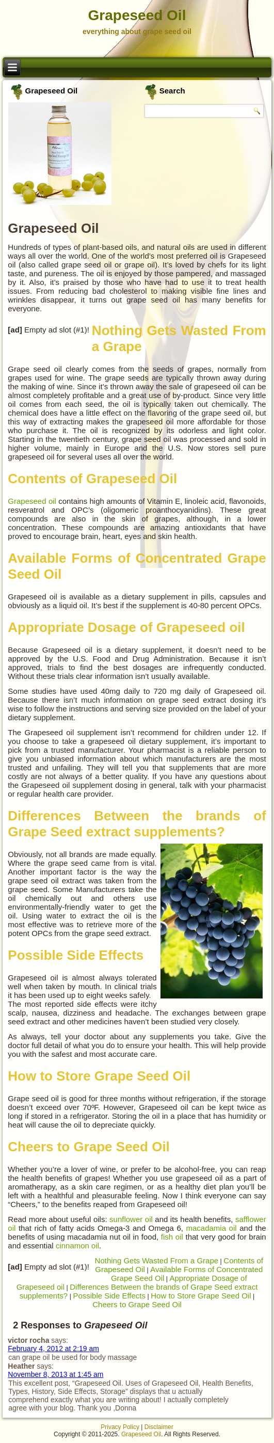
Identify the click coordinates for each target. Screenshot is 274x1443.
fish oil (172, 1236)
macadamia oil (211, 1228)
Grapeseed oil (32, 501)
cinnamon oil (77, 1245)
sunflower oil (131, 1219)
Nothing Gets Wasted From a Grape (157, 1260)
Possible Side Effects (109, 1295)
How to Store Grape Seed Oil (201, 1295)
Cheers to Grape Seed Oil (137, 1304)
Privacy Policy (120, 1427)
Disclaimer (158, 1427)
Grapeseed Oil (137, 15)
